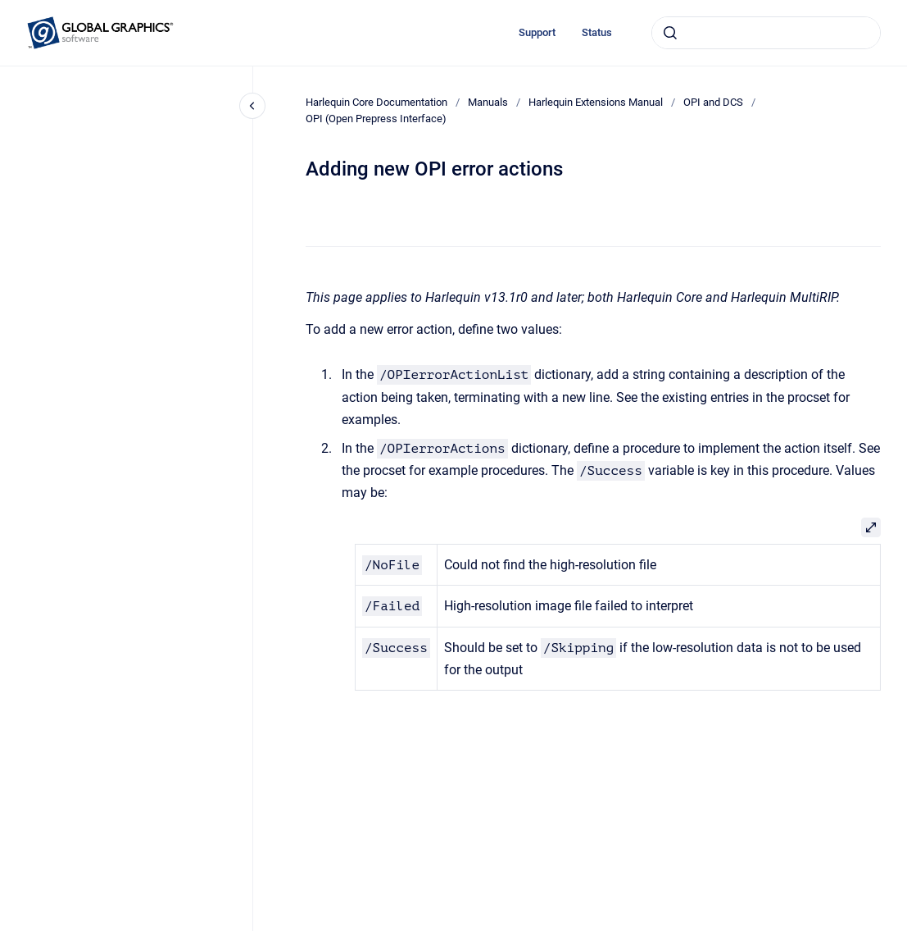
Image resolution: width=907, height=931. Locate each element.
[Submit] (670, 33)
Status (597, 32)
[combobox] (766, 32)
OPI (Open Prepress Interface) (376, 118)
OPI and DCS (713, 102)
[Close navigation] (252, 106)
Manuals (488, 102)
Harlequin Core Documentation (376, 102)
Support (537, 32)
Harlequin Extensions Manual (595, 102)
